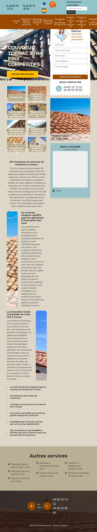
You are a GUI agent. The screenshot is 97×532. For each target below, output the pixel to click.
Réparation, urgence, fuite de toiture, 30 (26, 21)
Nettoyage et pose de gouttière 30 (37, 21)
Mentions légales (60, 525)
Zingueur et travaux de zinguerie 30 (71, 21)
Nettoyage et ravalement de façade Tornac (78, 474)
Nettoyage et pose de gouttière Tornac (20, 472)
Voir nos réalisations (22, 74)
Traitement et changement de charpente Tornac (75, 466)
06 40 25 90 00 (29, 7)
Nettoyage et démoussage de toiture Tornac (49, 466)
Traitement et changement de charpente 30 (81, 21)
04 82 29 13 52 (13, 7)
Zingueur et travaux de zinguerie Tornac (48, 474)
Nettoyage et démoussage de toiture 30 (59, 21)
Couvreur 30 (16, 22)
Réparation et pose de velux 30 (48, 22)
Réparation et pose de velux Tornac (20, 479)
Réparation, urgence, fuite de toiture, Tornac (20, 465)
